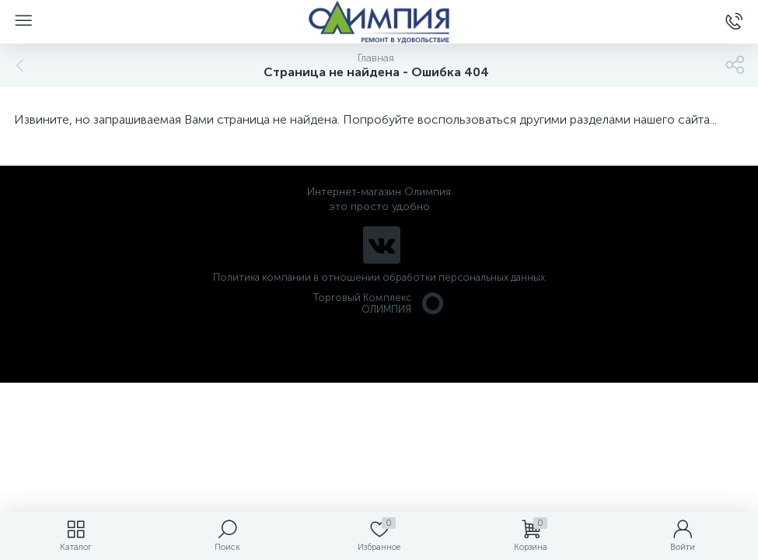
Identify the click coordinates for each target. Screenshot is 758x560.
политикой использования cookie (586, 428)
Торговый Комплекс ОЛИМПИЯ (379, 303)
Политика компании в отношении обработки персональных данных (379, 277)
